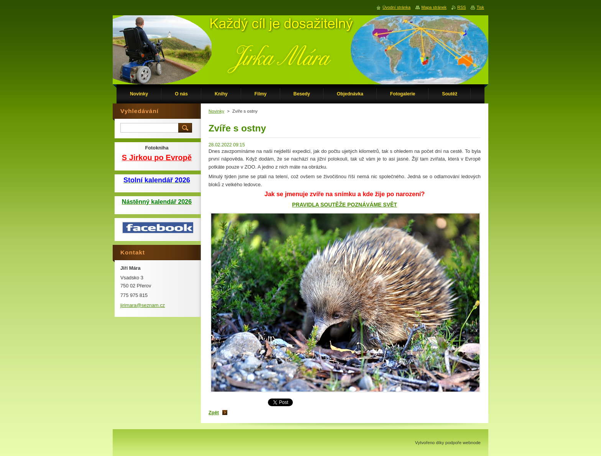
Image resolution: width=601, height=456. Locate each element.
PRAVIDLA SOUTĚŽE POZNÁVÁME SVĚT (344, 205)
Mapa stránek (434, 7)
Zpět (214, 412)
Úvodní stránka (397, 7)
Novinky (216, 111)
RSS (461, 7)
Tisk (480, 7)
